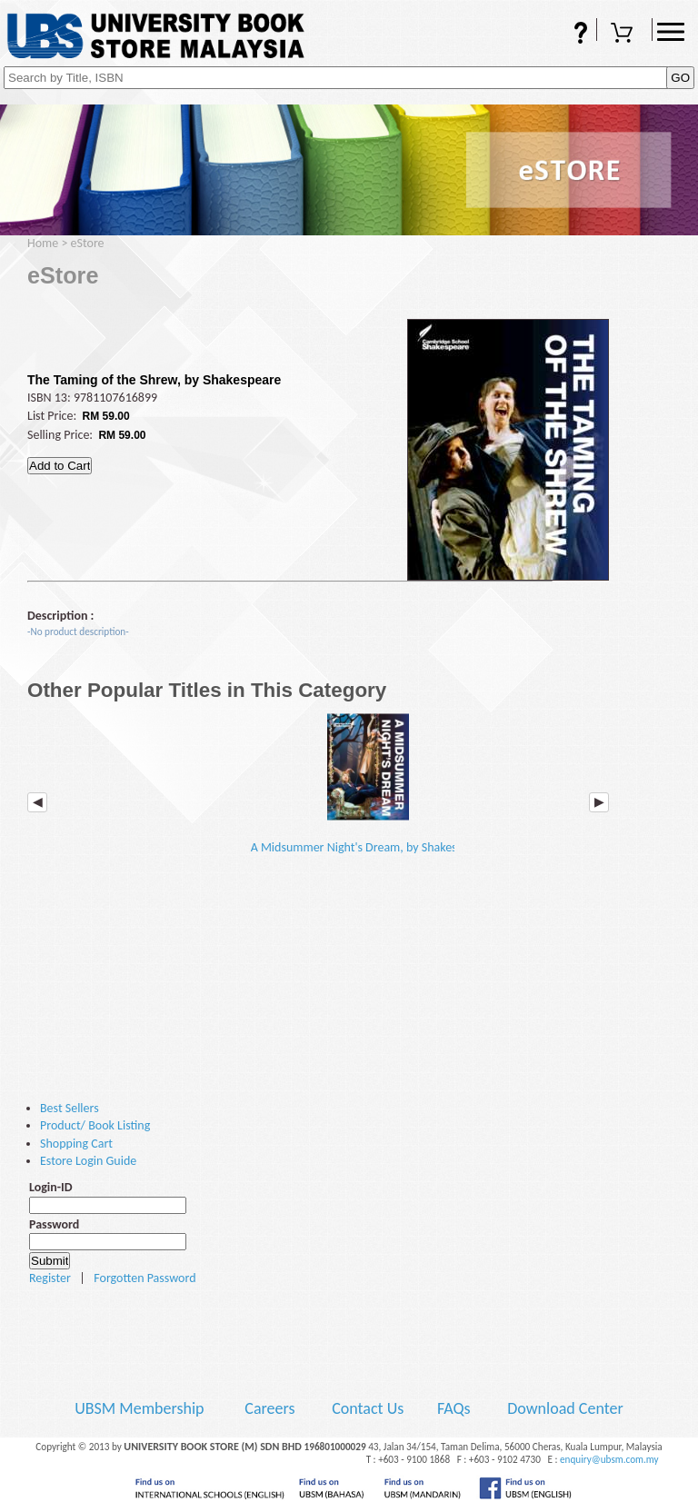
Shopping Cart (624, 34)
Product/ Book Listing (95, 1125)
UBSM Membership (141, 1408)
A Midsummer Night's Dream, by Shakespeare (369, 784)
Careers (269, 1408)
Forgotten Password (144, 1278)
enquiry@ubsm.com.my (609, 1459)
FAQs (569, 34)
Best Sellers (69, 1108)
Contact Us (369, 1408)
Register (50, 1278)
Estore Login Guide (88, 1161)
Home (42, 243)
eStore (88, 243)
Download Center (565, 1408)
